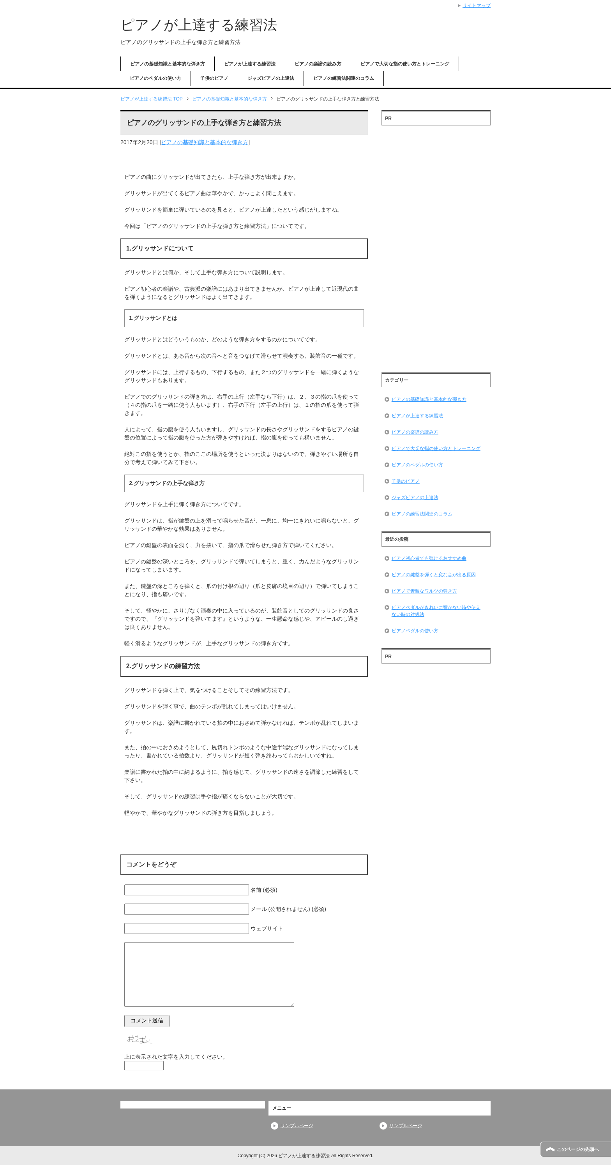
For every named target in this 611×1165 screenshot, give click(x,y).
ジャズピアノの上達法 (270, 78)
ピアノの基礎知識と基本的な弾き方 (167, 64)
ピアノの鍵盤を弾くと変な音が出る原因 (434, 574)
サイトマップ (477, 5)
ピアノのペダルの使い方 (155, 78)
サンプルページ (297, 1125)
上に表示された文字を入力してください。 (176, 1057)
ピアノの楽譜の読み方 (318, 64)
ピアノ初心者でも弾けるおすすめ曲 (429, 558)
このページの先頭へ (578, 1149)
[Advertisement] (436, 246)
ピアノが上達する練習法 (198, 25)
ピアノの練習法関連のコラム (343, 78)
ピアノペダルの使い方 (415, 631)
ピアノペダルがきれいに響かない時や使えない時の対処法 (436, 611)
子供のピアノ (214, 78)
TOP (151, 99)
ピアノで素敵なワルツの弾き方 (424, 591)
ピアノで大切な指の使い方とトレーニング (404, 64)
